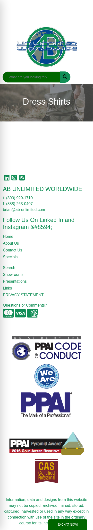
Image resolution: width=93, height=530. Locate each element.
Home (8, 236)
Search (9, 268)
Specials (10, 257)
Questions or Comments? (25, 305)
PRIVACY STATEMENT (23, 295)
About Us (11, 243)
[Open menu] (83, 77)
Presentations (15, 281)
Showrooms (13, 274)
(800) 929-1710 (19, 198)
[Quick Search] (31, 77)
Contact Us (12, 250)
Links (7, 288)
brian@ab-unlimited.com (24, 210)
